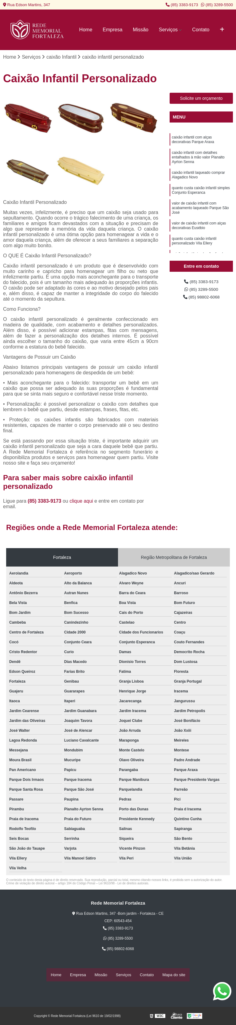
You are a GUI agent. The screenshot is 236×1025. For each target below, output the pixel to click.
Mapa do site (173, 975)
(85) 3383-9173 (182, 4)
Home (85, 29)
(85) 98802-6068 (201, 300)
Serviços (168, 29)
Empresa (112, 29)
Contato (200, 29)
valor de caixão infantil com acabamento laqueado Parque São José (200, 218)
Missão (140, 29)
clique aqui (81, 502)
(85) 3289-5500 (217, 4)
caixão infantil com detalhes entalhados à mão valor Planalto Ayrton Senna (198, 161)
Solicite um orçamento (201, 99)
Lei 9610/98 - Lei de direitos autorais (123, 884)
